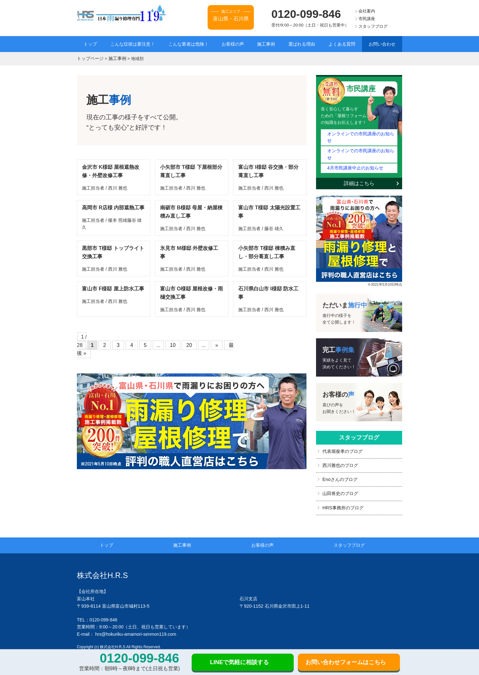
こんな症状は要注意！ (132, 44)
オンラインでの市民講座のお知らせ (360, 133)
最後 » (229, 341)
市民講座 (366, 18)
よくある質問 (341, 44)
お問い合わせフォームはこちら (346, 662)
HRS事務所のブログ (342, 491)
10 (173, 341)
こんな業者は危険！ (188, 44)
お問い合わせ (382, 44)
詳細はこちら (359, 168)
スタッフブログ (372, 26)
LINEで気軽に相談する (239, 662)
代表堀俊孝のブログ (342, 436)
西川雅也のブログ (340, 449)
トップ (90, 44)
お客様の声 (233, 44)
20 (187, 341)
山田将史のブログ (340, 477)
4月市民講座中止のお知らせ (353, 152)
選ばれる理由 (301, 44)
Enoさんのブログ (339, 463)
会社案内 (366, 11)
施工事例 (266, 44)
